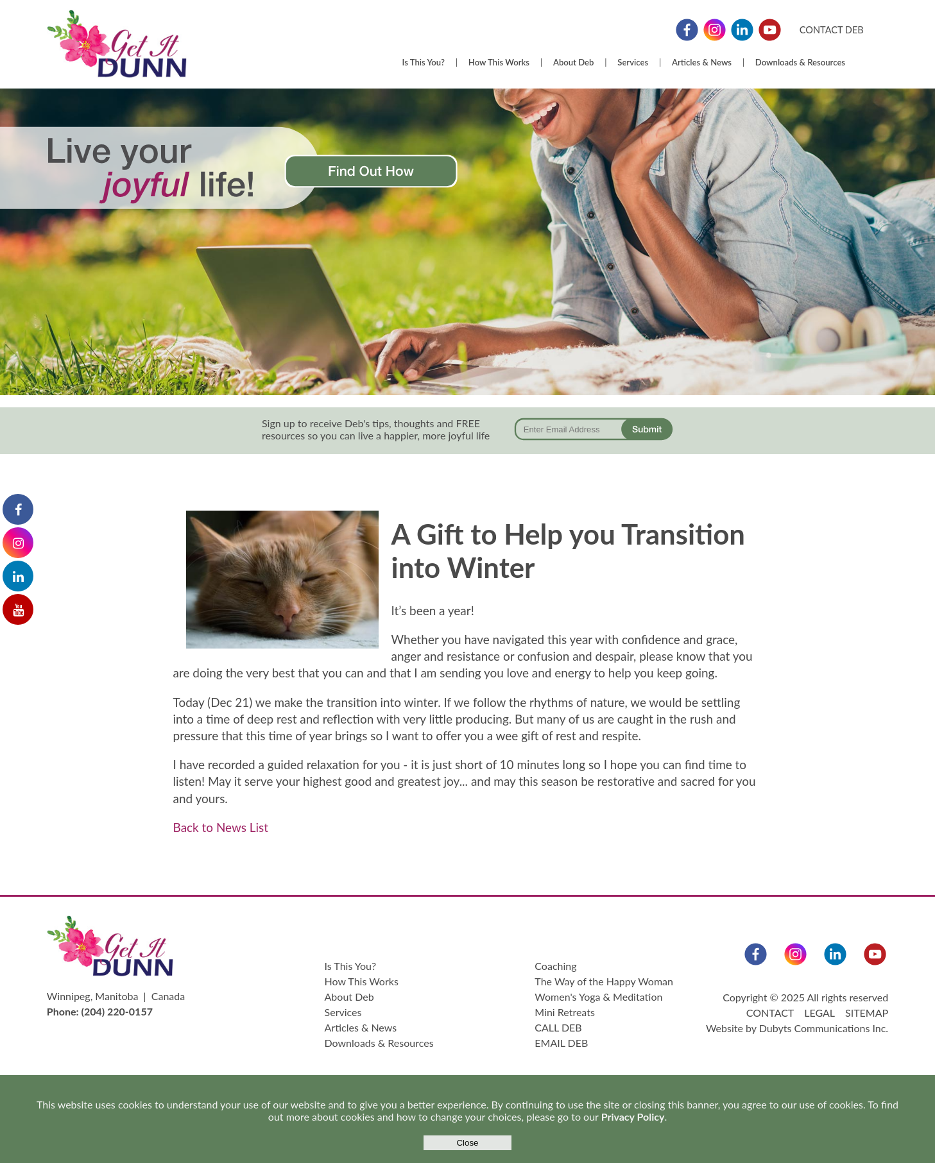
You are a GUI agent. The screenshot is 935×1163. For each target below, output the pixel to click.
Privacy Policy (633, 1116)
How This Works (498, 62)
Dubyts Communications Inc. (823, 1028)
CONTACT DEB (832, 29)
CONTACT (770, 1012)
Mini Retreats (565, 1012)
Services (632, 62)
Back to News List (221, 827)
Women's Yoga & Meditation (598, 996)
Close (467, 1143)
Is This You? (423, 62)
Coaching (555, 966)
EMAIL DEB (561, 1043)
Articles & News (702, 62)
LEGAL (819, 1012)
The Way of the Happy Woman (604, 981)
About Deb (573, 62)
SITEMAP (866, 1012)
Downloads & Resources (800, 62)
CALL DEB (558, 1027)
